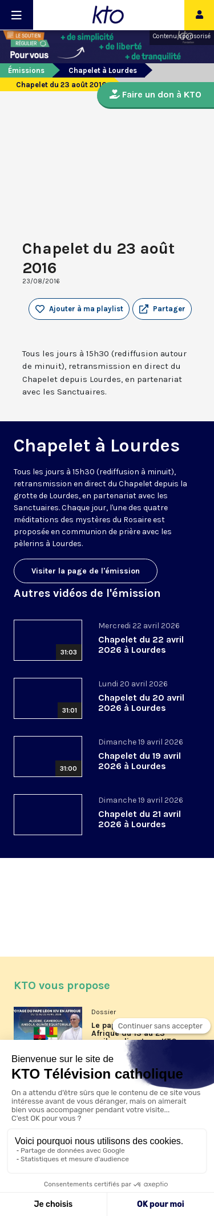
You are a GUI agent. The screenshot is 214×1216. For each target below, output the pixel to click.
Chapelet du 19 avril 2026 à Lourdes (139, 760)
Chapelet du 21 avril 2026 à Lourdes (139, 818)
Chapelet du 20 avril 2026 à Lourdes (141, 702)
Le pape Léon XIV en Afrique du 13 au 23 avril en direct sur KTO (134, 1034)
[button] (162, 309)
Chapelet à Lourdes (102, 70)
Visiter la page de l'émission (85, 571)
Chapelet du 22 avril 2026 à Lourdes (141, 644)
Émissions (26, 70)
